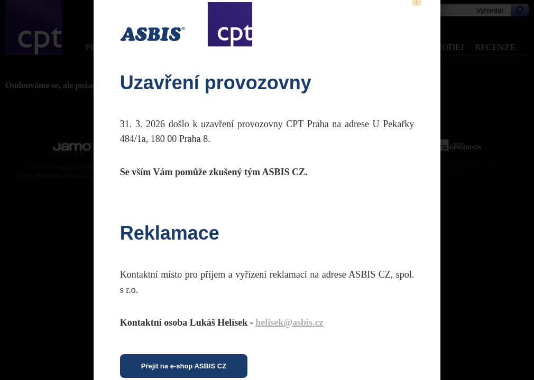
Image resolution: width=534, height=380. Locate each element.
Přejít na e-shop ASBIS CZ (183, 366)
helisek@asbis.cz (289, 322)
